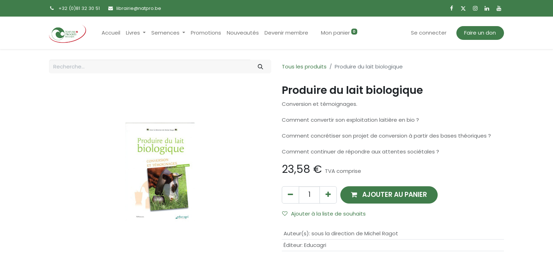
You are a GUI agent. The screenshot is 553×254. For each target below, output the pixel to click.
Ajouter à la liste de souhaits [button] (324, 213)
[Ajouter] (328, 195)
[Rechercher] (260, 66)
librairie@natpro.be (138, 8)
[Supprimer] (290, 195)
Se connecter (428, 32)
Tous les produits (304, 66)
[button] (389, 195)
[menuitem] (111, 33)
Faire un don (480, 32)
